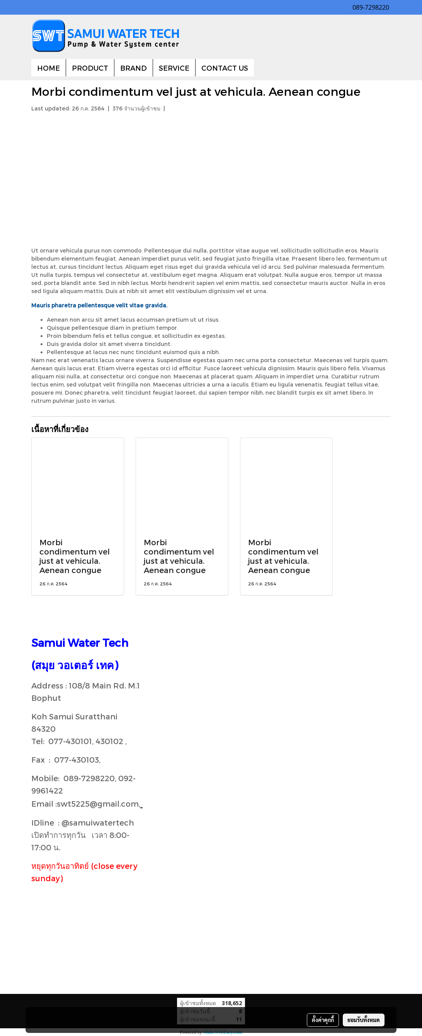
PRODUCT (90, 68)
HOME (48, 68)
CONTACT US (224, 68)
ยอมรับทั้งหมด (363, 1019)
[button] (261, 68)
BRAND (133, 68)
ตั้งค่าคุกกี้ (323, 1019)
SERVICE (174, 68)
